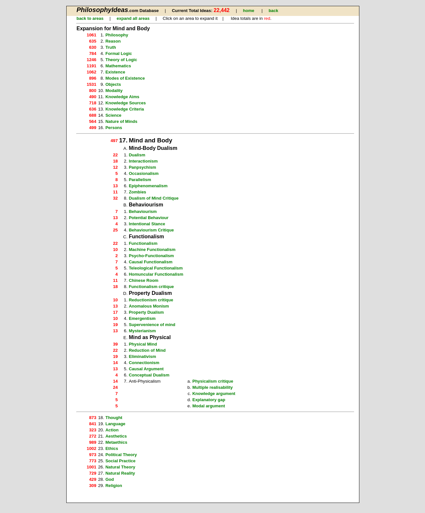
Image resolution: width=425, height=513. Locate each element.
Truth (110, 47)
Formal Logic (118, 53)
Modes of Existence (125, 78)
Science (113, 115)
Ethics (111, 448)
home (248, 10)
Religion (113, 485)
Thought (113, 417)
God (109, 479)
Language (115, 423)
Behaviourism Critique (151, 230)
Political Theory (121, 454)
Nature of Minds (121, 121)
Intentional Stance (147, 223)
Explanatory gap (208, 399)
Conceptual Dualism (149, 375)
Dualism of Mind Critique (153, 198)
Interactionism (143, 161)
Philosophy (116, 35)
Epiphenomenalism (148, 185)
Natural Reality (120, 473)
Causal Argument (146, 368)
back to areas (89, 18)
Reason (113, 41)
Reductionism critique (151, 299)
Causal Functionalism (150, 261)
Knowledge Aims (122, 96)
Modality (113, 90)
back (273, 10)
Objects (113, 84)
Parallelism (140, 179)
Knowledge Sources (125, 102)
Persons (113, 127)
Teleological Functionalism (156, 268)
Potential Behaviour (148, 217)
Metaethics (116, 442)
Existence (115, 72)
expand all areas (133, 18)
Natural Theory (120, 467)
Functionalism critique (151, 286)
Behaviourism (143, 211)
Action (111, 430)
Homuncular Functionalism (156, 274)
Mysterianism (142, 330)
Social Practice (120, 460)
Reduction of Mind (147, 350)
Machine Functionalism (152, 249)
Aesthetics (116, 436)
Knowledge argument (213, 393)
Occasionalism (144, 173)
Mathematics (118, 65)
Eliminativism (142, 356)
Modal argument (208, 405)
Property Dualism (146, 312)
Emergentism (142, 318)
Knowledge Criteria (124, 109)
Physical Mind (143, 344)
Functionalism (143, 243)
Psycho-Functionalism (151, 255)
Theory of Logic (121, 59)
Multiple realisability (212, 387)
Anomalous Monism (149, 306)
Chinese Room (143, 280)
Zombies (137, 192)
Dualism (137, 154)
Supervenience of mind (152, 324)
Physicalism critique (212, 381)
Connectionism (144, 362)
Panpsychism (142, 167)
